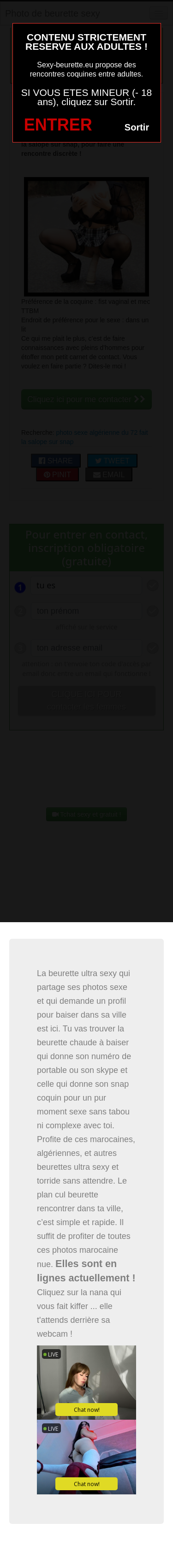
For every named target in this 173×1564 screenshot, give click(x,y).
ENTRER (58, 124)
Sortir (137, 127)
